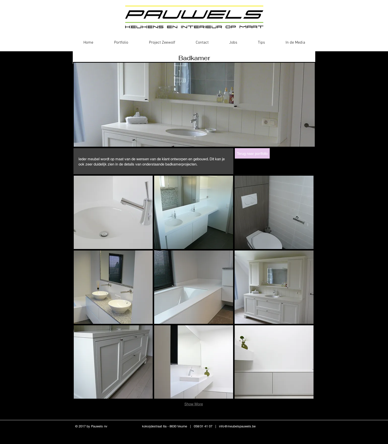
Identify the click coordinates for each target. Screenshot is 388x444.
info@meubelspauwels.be (237, 426)
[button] (113, 212)
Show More (193, 404)
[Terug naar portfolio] (252, 153)
